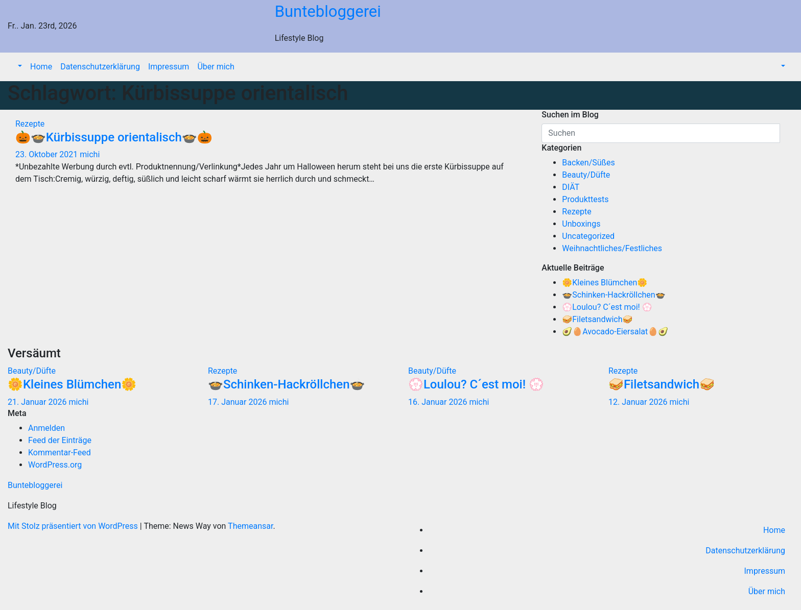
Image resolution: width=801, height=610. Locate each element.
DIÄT (570, 187)
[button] (19, 66)
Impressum (169, 66)
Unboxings (581, 224)
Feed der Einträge (59, 440)
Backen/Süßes (588, 162)
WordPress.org (55, 465)
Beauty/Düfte (586, 175)
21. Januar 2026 (38, 402)
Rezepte (29, 124)
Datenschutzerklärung (100, 66)
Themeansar (250, 526)
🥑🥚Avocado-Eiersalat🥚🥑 (615, 331)
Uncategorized (588, 236)
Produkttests (585, 199)
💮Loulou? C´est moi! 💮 (607, 307)
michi (90, 154)
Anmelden (46, 428)
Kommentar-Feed (59, 452)
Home (41, 66)
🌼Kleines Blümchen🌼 (604, 282)
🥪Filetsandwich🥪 (597, 319)
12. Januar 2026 (638, 402)
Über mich (215, 66)
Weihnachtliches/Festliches (612, 248)
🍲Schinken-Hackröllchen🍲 (613, 295)
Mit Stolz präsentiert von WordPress (74, 526)
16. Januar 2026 (438, 402)
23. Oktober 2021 (47, 154)
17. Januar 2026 (238, 402)
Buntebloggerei (328, 11)
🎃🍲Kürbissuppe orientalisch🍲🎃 (114, 137)
